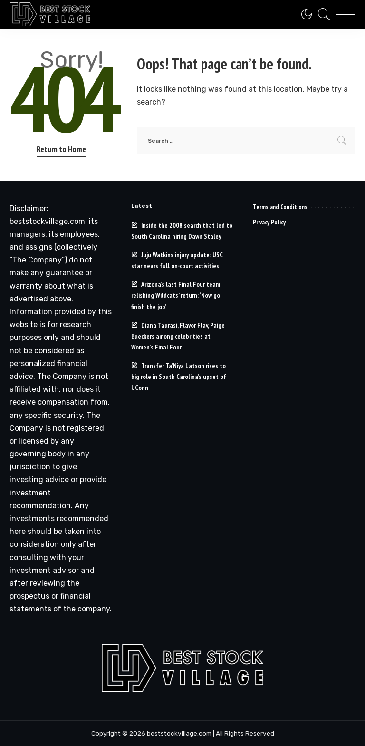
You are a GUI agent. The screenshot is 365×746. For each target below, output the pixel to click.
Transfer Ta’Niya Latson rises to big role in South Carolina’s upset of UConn (178, 376)
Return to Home (61, 149)
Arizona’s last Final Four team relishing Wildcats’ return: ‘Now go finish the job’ (175, 295)
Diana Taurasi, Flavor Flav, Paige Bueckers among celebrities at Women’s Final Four (178, 336)
